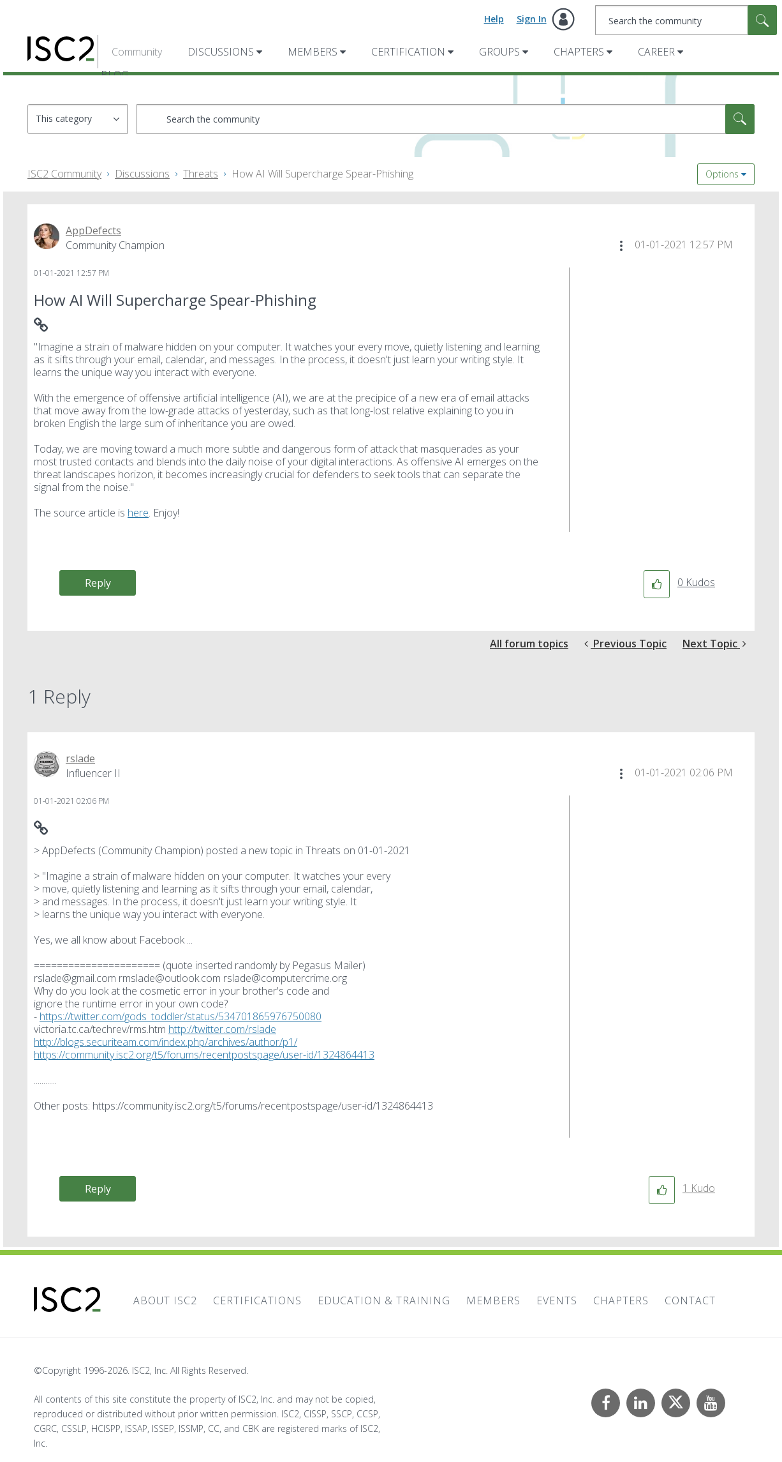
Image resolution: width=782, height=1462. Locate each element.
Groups (499, 52)
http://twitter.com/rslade (222, 1029)
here (138, 513)
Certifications (257, 1300)
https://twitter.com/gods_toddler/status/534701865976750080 (180, 1016)
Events (556, 1300)
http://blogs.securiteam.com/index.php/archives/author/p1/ (165, 1042)
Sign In (532, 19)
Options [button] (722, 174)
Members (312, 52)
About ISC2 (165, 1300)
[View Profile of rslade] (80, 758)
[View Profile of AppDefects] (93, 230)
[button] (621, 246)
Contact (690, 1300)
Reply (98, 583)
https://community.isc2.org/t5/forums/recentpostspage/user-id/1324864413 (204, 1055)
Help (494, 19)
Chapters (579, 52)
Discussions (221, 52)
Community (137, 52)
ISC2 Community (64, 174)
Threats (200, 174)
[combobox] (686, 20)
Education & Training (384, 1300)
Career (656, 52)
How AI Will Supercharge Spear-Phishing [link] (322, 174)
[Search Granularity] (77, 119)
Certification (408, 52)
